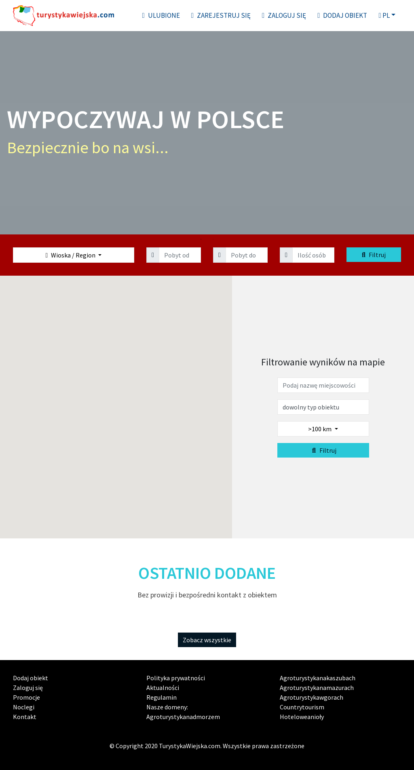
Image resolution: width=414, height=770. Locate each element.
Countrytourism (302, 707)
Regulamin (161, 697)
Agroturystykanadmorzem (183, 717)
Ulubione (161, 15)
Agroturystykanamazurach (317, 688)
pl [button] (383, 15)
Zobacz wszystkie (207, 640)
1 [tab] (201, 239)
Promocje (26, 697)
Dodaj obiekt (342, 15)
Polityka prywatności (175, 678)
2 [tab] (213, 239)
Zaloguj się (284, 15)
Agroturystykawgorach (311, 697)
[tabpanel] (207, 131)
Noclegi (23, 707)
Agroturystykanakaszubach (317, 678)
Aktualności (162, 688)
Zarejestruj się (221, 15)
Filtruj (374, 255)
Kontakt (24, 717)
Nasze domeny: (167, 707)
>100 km (320, 429)
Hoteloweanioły (302, 717)
